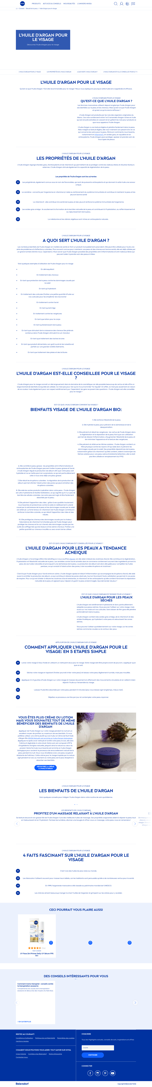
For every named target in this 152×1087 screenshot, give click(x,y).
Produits (36, 4)
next (135, 888)
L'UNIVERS (84, 4)
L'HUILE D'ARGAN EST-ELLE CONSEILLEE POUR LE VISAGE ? (122, 72)
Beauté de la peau (32, 8)
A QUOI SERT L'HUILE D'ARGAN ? (87, 72)
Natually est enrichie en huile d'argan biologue (50, 752)
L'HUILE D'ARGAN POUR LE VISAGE (30, 72)
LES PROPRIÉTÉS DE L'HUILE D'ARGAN (59, 72)
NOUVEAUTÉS (69, 4)
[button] (51, 1060)
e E (99, 135)
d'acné (72, 571)
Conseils (21, 8)
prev (16, 888)
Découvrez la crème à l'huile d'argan (45, 781)
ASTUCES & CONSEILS (52, 4)
